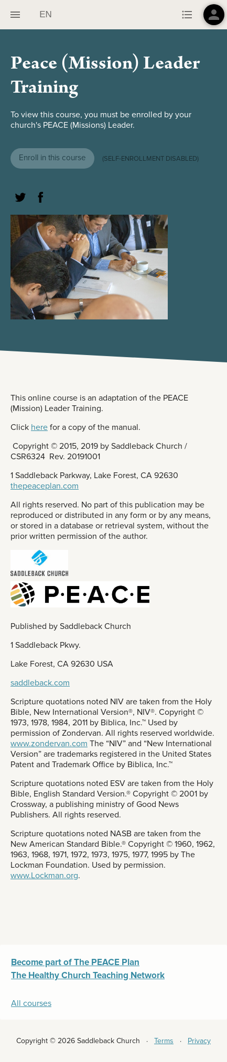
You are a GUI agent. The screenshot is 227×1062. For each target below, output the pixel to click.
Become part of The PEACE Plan (75, 962)
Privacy (199, 1040)
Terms (164, 1040)
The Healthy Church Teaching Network (88, 975)
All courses (31, 1003)
